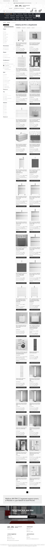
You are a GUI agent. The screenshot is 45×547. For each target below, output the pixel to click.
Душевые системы (19, 15)
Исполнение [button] (6, 45)
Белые (6, 74)
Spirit (5, 38)
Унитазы (14, 13)
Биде (26, 19)
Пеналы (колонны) (8, 95)
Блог (28, 535)
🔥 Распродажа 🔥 (8, 13)
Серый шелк (7, 86)
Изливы (17, 17)
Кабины (25, 15)
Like (5, 35)
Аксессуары (30, 19)
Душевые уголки (28, 17)
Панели (22, 19)
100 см (6, 112)
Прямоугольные (7, 57)
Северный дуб (7, 83)
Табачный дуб (7, 87)
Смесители (19, 13)
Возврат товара (30, 531)
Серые (6, 84)
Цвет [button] (4, 72)
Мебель (37, 15)
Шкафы (6, 99)
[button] (36, 11)
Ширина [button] (5, 102)
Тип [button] (4, 91)
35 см (6, 106)
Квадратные (7, 54)
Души (33, 13)
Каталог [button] (10, 8)
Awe (5, 31)
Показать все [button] (5, 89)
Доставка (29, 528)
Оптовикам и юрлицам (19, 8)
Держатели (12, 17)
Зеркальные (7, 77)
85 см (6, 110)
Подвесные (7, 49)
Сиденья (7, 15)
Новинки (28, 8)
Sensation (6, 37)
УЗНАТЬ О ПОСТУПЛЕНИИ (21, 52)
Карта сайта (10, 537)
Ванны (29, 13)
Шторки (17, 19)
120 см (6, 113)
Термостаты (7, 17)
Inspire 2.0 (6, 34)
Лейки (13, 19)
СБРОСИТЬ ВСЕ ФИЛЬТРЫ (9, 26)
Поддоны (35, 17)
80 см (6, 109)
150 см (6, 115)
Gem (5, 32)
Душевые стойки (32, 15)
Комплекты (12, 15)
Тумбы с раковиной (8, 98)
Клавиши (22, 17)
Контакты (34, 8)
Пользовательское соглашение (13, 540)
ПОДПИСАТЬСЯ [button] (32, 516)
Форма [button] (4, 52)
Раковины (25, 13)
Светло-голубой (7, 80)
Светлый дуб (7, 81)
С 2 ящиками (7, 65)
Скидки (28, 537)
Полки (39, 17)
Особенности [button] (6, 60)
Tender (6, 41)
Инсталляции (38, 13)
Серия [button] (4, 29)
